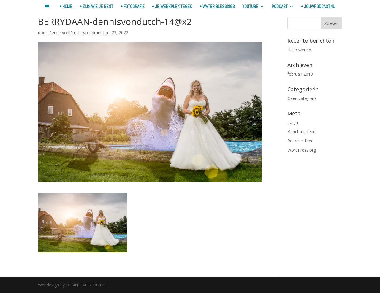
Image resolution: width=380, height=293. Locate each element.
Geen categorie (302, 98)
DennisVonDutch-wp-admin (74, 32)
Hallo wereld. (299, 49)
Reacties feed (300, 141)
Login (292, 122)
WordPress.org (301, 150)
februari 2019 (300, 74)
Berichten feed (301, 131)
